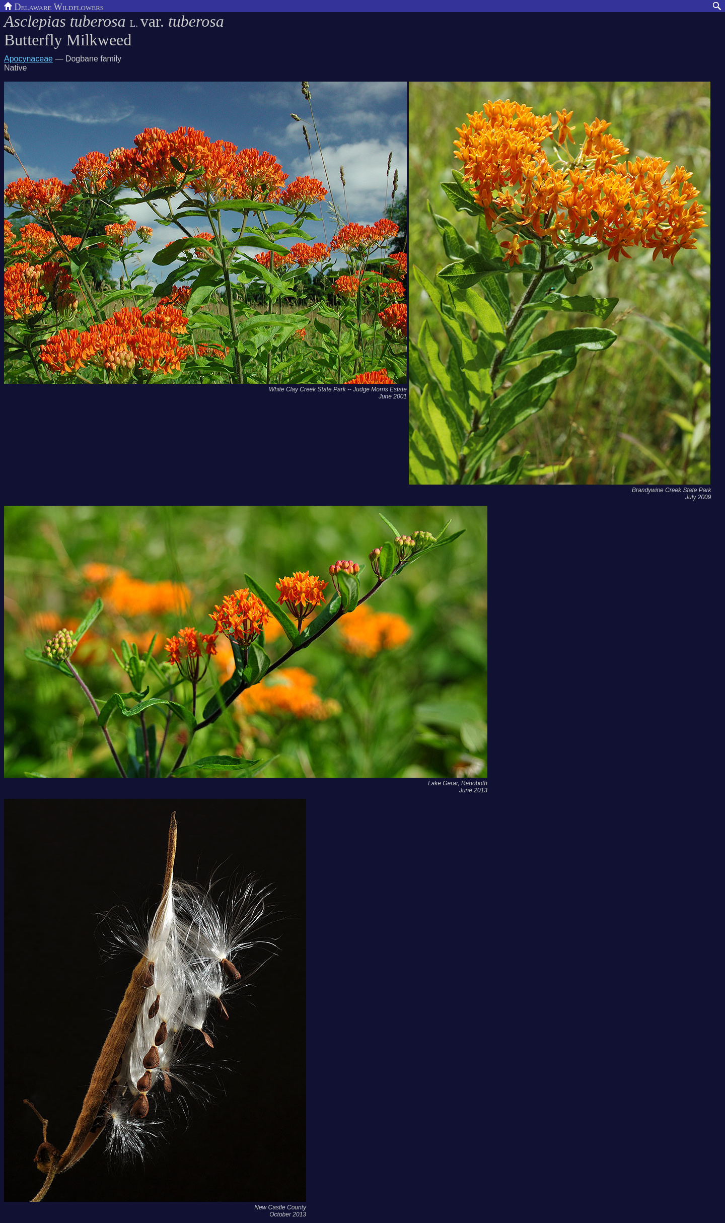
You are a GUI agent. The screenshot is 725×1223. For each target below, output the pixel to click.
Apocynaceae (28, 58)
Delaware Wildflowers (54, 6)
